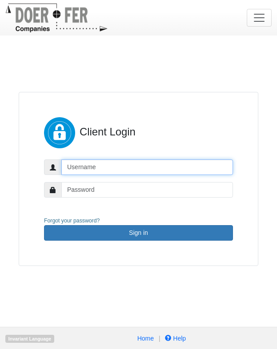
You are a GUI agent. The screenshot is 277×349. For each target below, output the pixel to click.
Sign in (138, 232)
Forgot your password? (72, 221)
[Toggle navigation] (259, 18)
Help (175, 338)
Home (145, 338)
